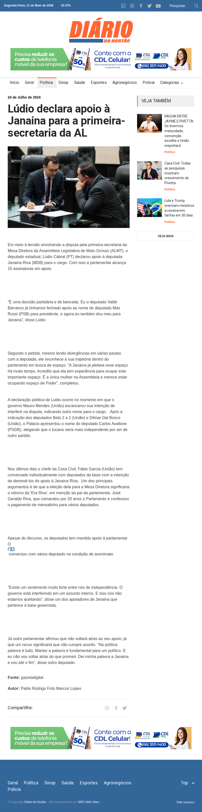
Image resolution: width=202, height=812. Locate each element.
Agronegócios (124, 82)
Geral (29, 82)
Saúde (79, 82)
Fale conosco (185, 802)
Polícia (148, 82)
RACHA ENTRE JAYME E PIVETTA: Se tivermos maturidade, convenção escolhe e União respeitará (179, 131)
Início (14, 82)
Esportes (99, 82)
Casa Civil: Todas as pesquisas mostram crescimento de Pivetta (177, 173)
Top (184, 782)
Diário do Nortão (35, 802)
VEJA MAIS (166, 236)
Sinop (63, 82)
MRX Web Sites (88, 802)
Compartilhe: (20, 707)
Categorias (169, 82)
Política (46, 82)
